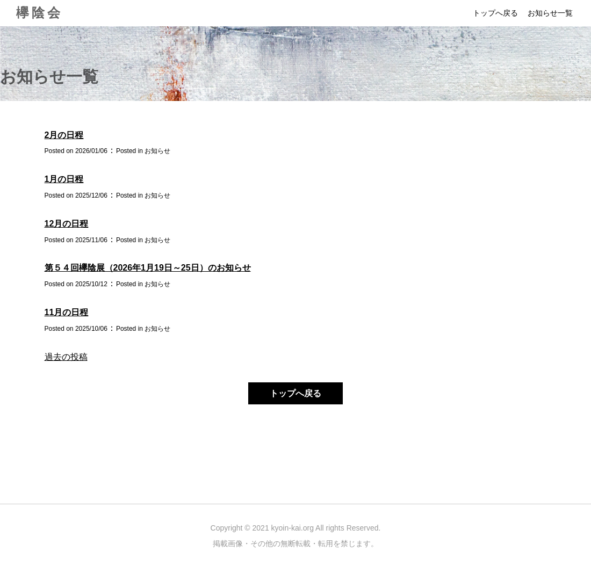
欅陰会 (39, 12)
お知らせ (157, 151)
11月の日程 (67, 312)
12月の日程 (67, 223)
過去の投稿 (66, 356)
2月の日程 (64, 135)
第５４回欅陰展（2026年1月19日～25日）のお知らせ (148, 267)
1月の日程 (64, 179)
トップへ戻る (495, 13)
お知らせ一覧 (550, 13)
